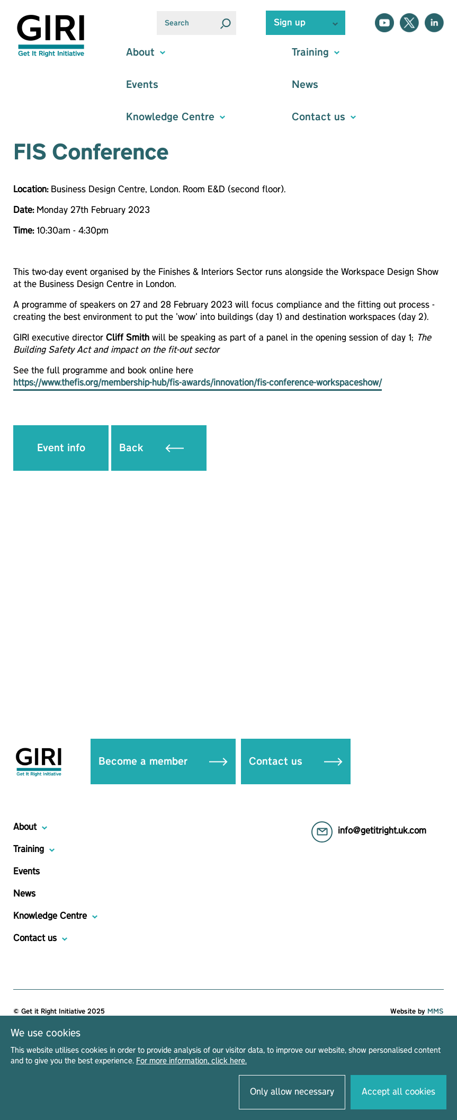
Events (142, 84)
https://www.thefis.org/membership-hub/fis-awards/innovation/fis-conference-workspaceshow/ (197, 383)
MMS (435, 1011)
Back (151, 448)
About (25, 827)
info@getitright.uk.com (382, 831)
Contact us (296, 761)
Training (28, 849)
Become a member (163, 761)
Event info (61, 448)
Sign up (290, 23)
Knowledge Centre (50, 916)
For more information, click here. (191, 1061)
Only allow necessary (292, 1092)
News (305, 84)
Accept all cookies (398, 1092)
